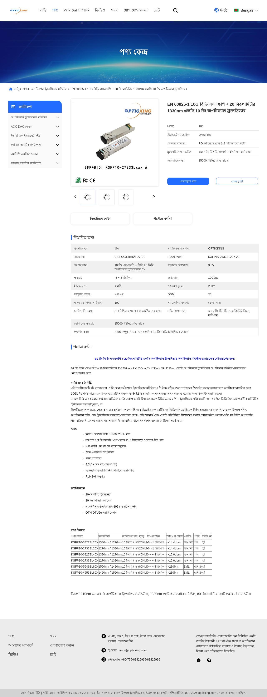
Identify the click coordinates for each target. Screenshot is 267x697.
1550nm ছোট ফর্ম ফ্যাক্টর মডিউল (172, 594)
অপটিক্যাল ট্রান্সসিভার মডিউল (49, 89)
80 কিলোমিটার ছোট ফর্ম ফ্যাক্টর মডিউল (224, 594)
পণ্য (55, 10)
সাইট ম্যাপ (49, 692)
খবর (114, 10)
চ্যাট (157, 10)
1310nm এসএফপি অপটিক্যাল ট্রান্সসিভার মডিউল (113, 594)
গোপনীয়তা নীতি (30, 692)
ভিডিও (100, 10)
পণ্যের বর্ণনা (163, 219)
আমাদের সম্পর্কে (76, 10)
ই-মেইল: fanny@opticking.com (124, 650)
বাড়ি (43, 10)
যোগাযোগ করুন (135, 10)
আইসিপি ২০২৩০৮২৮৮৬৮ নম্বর (76, 692)
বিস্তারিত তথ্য (100, 219)
